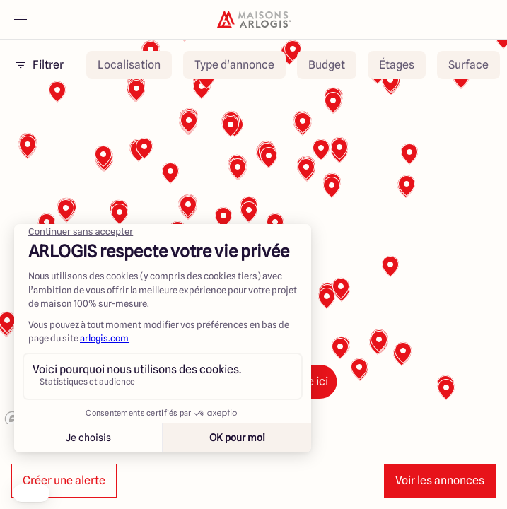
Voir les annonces (439, 480)
